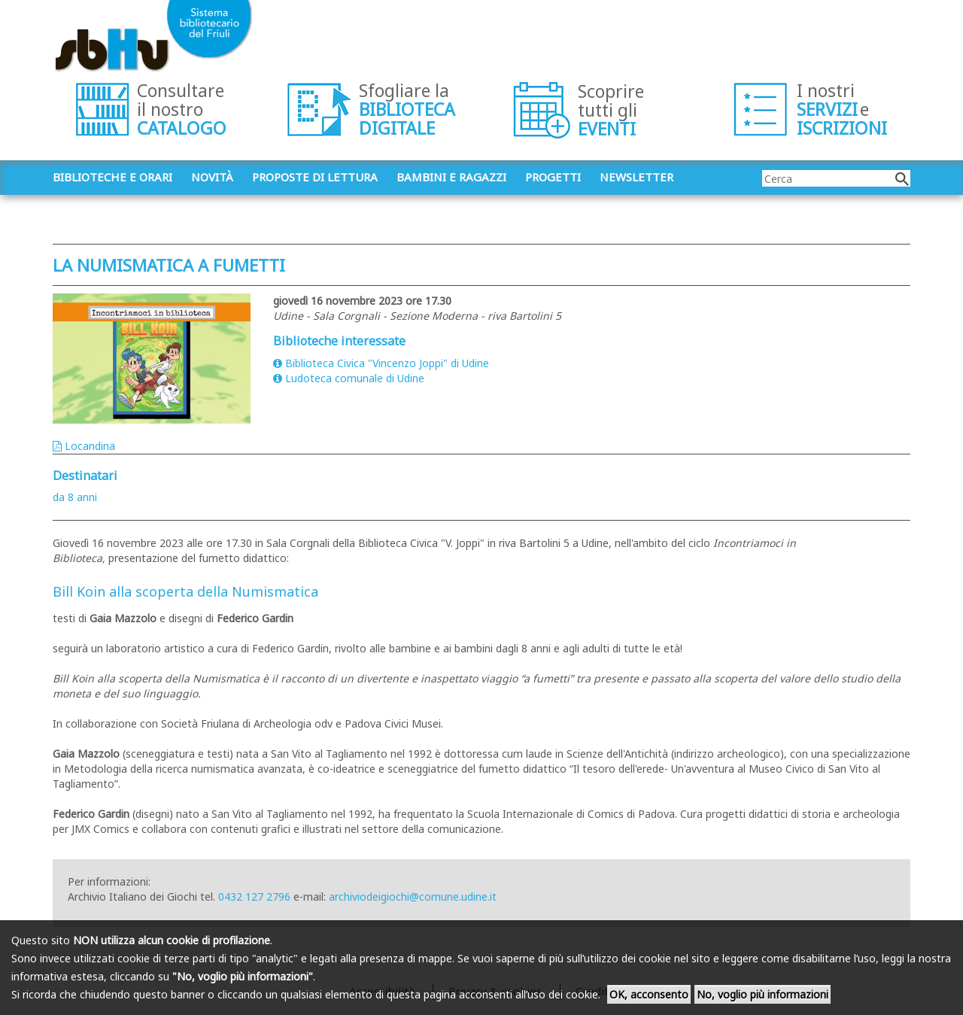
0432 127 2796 (254, 896)
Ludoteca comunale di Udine (348, 378)
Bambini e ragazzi (451, 176)
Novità (212, 176)
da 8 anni (75, 497)
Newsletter (636, 176)
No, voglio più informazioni (762, 994)
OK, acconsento (648, 994)
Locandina (84, 446)
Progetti (553, 176)
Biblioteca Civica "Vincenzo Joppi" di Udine (381, 363)
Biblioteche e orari (112, 176)
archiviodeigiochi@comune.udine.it (413, 896)
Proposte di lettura (315, 176)
